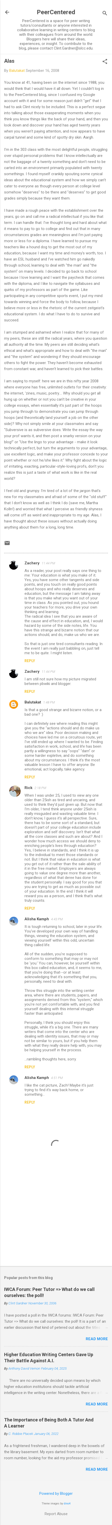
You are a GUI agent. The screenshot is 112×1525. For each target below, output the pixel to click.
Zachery (32, 563)
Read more (97, 1339)
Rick (28, 787)
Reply (29, 661)
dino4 (67, 1503)
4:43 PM (57, 919)
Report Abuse (56, 1514)
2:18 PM (40, 788)
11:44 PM (48, 563)
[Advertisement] (56, 1222)
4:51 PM (57, 1078)
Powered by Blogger (56, 1493)
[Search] (105, 14)
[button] (105, 61)
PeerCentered (56, 12)
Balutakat (32, 702)
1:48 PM (49, 702)
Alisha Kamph (36, 919)
